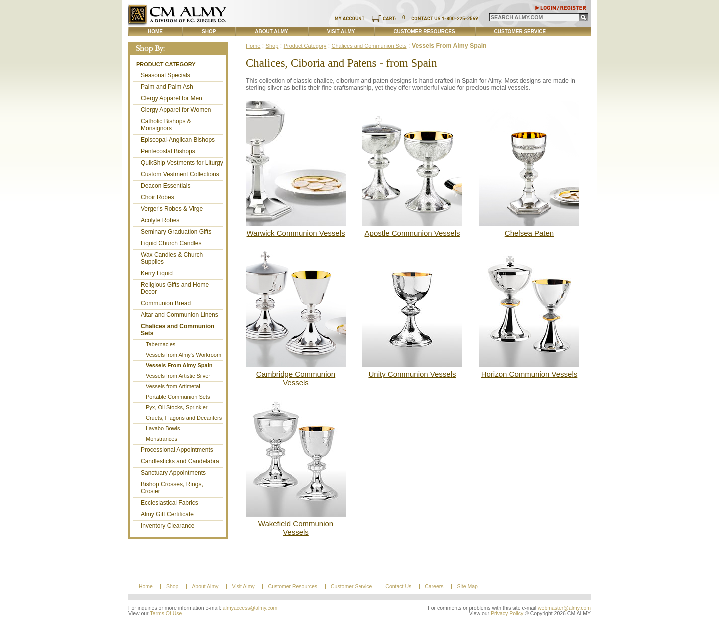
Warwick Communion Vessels (296, 233)
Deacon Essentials (165, 185)
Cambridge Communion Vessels (295, 378)
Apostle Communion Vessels (412, 233)
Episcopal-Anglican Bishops (178, 139)
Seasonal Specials (165, 75)
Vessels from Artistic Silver (178, 376)
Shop (209, 31)
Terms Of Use (166, 613)
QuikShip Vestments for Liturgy (182, 162)
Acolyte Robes (160, 220)
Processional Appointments (177, 449)
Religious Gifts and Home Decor (175, 288)
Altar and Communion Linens (179, 314)
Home (155, 31)
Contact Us (398, 586)
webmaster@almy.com (564, 608)
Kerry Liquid (157, 273)
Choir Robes (157, 197)
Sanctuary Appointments (173, 472)
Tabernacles (160, 344)
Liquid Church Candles (171, 243)
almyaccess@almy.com (250, 608)
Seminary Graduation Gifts (176, 231)
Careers (434, 586)
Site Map (467, 586)
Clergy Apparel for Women (176, 109)
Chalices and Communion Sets (177, 330)
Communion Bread (166, 303)
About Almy (271, 31)
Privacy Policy (507, 613)
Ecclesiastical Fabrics (169, 502)
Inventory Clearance (167, 525)
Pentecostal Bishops (168, 151)
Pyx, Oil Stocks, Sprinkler (176, 407)
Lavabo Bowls (163, 428)
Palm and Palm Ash (167, 86)
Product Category (166, 64)
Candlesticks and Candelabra (180, 461)
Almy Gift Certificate (167, 514)
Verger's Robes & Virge (172, 208)
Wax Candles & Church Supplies (172, 258)
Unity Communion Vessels (412, 374)
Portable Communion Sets (178, 397)
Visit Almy (341, 31)
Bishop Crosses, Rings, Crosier (172, 488)
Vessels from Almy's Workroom (183, 355)
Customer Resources (424, 31)
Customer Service (520, 31)
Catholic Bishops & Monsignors (166, 125)
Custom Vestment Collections (180, 174)
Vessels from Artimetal (173, 386)
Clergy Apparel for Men (171, 98)
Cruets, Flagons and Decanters (184, 418)
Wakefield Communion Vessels (295, 527)
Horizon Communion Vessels (529, 374)
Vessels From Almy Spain (179, 365)
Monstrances (161, 439)
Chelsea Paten (529, 233)
